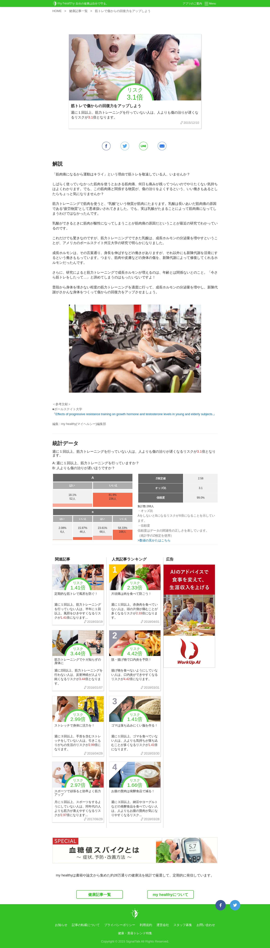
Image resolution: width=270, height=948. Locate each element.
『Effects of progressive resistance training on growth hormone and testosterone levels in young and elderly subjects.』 (134, 414)
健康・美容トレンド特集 (135, 933)
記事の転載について (86, 925)
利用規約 (146, 925)
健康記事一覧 (78, 11)
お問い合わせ (205, 925)
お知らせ (61, 925)
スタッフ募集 (182, 925)
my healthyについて (170, 894)
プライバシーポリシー (119, 925)
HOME (57, 11)
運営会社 (163, 925)
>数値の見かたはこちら (154, 540)
